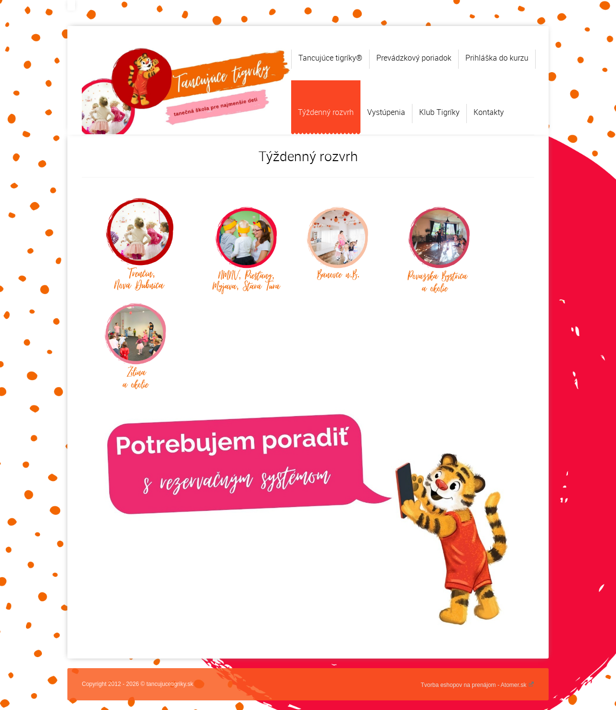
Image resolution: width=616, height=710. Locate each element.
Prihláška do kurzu (496, 57)
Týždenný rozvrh (326, 112)
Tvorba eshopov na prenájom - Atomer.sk (477, 685)
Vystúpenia (386, 112)
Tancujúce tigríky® (330, 57)
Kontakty (489, 112)
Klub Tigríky (439, 112)
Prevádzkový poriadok (413, 57)
